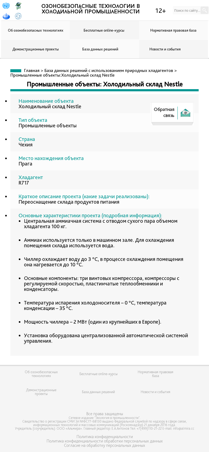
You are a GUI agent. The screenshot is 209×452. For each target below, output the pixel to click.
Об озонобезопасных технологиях (35, 30)
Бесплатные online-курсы (104, 30)
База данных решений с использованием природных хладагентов (108, 70)
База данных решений (100, 49)
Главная (31, 70)
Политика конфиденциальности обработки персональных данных (105, 441)
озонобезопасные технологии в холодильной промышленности (90, 9)
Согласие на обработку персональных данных (104, 445)
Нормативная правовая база (173, 30)
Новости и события (165, 49)
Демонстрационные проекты (36, 49)
